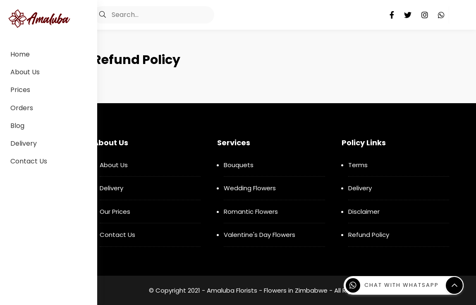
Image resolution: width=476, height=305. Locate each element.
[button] (102, 15)
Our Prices (115, 211)
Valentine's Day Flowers (259, 234)
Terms (358, 165)
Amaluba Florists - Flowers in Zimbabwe (267, 290)
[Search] (153, 15)
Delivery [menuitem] (23, 143)
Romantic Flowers (251, 211)
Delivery (111, 188)
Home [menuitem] (20, 54)
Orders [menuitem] (21, 108)
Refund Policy (368, 234)
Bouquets (239, 165)
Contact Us (117, 234)
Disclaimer (364, 211)
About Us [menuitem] (25, 72)
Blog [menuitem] (17, 125)
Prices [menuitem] (20, 90)
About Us (114, 165)
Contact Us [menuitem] (28, 161)
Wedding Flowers (250, 188)
